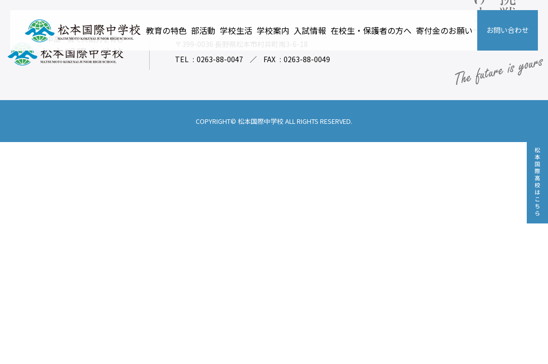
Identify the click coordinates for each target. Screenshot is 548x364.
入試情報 (310, 30)
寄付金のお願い (444, 30)
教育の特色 (166, 30)
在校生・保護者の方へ (371, 30)
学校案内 (273, 30)
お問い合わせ (507, 30)
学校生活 (236, 30)
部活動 (203, 30)
